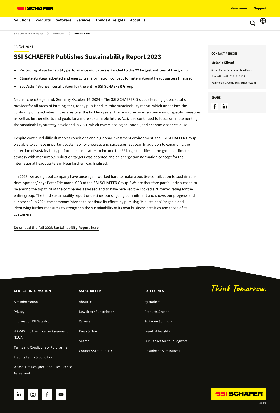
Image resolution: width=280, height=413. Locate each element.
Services (84, 23)
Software (64, 23)
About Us (85, 302)
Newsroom (238, 8)
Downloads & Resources (162, 351)
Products (44, 23)
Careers (84, 321)
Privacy (19, 311)
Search (84, 341)
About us (137, 23)
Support (260, 8)
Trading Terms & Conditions (34, 357)
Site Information (26, 302)
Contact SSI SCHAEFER (95, 351)
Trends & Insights (111, 23)
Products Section (157, 311)
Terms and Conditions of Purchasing (40, 347)
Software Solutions (158, 321)
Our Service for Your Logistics (165, 341)
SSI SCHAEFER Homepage (29, 33)
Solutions (22, 23)
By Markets (152, 302)
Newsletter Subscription (97, 311)
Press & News (82, 33)
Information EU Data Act (31, 321)
